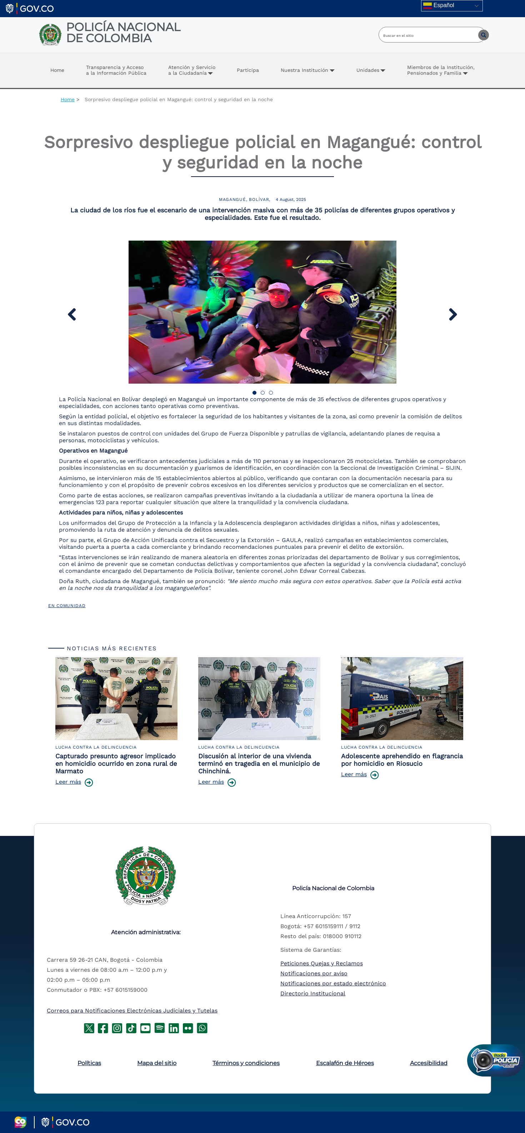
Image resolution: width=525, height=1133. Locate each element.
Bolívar (259, 199)
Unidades (367, 70)
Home (57, 70)
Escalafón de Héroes (345, 1063)
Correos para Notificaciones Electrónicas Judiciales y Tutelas (132, 1010)
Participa (248, 70)
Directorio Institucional (312, 993)
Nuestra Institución (304, 70)
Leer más (68, 781)
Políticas (89, 1063)
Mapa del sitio (156, 1063)
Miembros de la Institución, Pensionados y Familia (441, 70)
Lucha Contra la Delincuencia (96, 747)
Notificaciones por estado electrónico (333, 983)
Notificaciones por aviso (314, 973)
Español (438, 5)
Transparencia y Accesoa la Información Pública (116, 70)
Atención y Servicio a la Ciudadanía (191, 70)
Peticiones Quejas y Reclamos (321, 963)
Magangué (232, 199)
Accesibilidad (429, 1063)
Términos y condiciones (246, 1063)
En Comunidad (67, 605)
